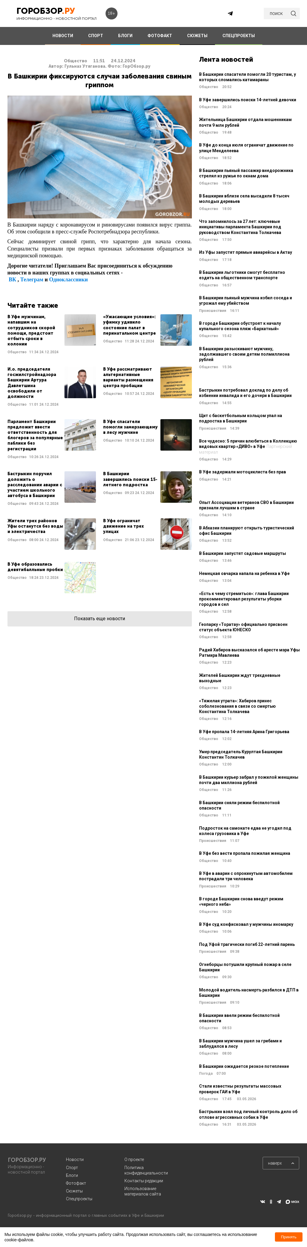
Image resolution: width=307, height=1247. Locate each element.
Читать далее (51, 334)
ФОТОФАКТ (160, 35)
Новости (75, 1159)
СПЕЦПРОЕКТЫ (238, 35)
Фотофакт (76, 1183)
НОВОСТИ (62, 35)
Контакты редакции (143, 1180)
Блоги (72, 1175)
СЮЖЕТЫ (197, 35)
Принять (289, 1237)
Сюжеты (74, 1191)
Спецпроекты (79, 1198)
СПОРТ (95, 35)
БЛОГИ (125, 35)
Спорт (72, 1167)
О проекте (134, 1159)
